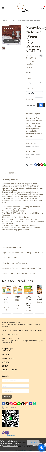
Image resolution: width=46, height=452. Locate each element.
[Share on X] (38, 164)
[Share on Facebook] (35, 164)
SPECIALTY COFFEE (33, 154)
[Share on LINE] (44, 164)
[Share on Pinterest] (41, 164)
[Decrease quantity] (35, 99)
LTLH (14, 20)
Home (5, 20)
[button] (40, 7)
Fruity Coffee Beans (35, 252)
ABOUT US (6, 355)
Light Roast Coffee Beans (12, 252)
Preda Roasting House (26, 273)
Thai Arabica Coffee (10, 258)
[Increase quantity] (42, 99)
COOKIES (5, 362)
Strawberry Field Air (10, 268)
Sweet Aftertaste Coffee (31, 268)
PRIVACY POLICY (8, 358)
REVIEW (5, 366)
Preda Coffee (7, 273)
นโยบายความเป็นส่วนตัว (10, 446)
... (9, 20)
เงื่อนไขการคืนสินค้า (9, 370)
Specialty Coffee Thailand (12, 247)
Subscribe (6, 396)
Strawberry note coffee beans (14, 263)
